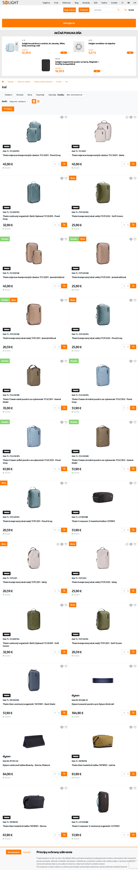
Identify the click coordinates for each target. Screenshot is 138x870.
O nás (56, 3)
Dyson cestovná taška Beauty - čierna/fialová (26, 765)
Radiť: (4, 101)
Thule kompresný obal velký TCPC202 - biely (94, 582)
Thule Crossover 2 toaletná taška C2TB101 (93, 521)
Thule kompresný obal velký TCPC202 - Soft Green (97, 216)
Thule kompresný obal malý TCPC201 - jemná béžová (29, 338)
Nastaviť (27, 852)
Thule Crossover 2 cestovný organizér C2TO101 (95, 826)
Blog (76, 3)
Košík (129, 10)
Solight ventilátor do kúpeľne (101, 43)
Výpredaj (52, 94)
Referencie (66, 3)
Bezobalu (86, 3)
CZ (122, 3)
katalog (10, 81)
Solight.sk (46, 3)
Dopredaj (40, 94)
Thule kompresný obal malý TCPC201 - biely (25, 582)
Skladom (8, 94)
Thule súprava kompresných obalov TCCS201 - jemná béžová (33, 277)
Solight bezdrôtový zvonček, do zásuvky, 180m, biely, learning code (43, 44)
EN (135, 3)
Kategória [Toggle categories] (69, 23)
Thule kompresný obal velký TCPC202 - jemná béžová (99, 277)
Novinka (19, 94)
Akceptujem (13, 852)
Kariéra (104, 3)
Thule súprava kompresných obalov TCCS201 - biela (98, 155)
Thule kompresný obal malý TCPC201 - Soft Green (97, 643)
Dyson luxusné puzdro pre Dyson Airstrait (93, 704)
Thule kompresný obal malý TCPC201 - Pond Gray (27, 521)
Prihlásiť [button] (84, 10)
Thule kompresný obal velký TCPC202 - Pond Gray (97, 338)
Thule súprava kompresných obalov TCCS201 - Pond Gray (32, 155)
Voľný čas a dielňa (23, 81)
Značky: (60, 94)
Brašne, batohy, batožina (43, 81)
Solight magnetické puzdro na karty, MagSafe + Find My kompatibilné (77, 63)
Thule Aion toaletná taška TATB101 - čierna (24, 826)
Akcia (30, 94)
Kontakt (114, 3)
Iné (66, 81)
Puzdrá (58, 81)
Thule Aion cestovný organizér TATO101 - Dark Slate (29, 704)
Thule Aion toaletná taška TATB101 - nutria (93, 765)
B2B (95, 3)
